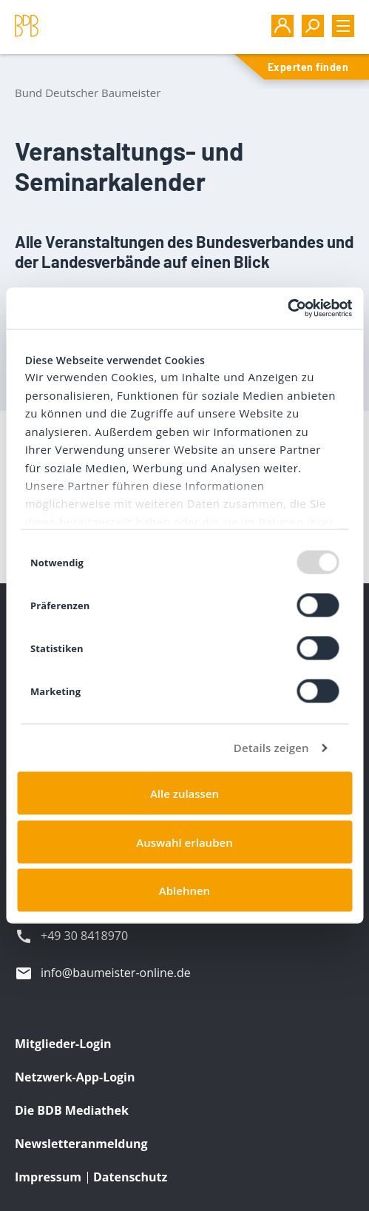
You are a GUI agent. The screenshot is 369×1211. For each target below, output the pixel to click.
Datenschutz (130, 1177)
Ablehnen (184, 890)
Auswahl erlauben (184, 841)
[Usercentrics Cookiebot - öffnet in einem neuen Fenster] (287, 308)
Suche (313, 26)
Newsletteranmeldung (81, 1143)
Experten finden (308, 67)
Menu (343, 26)
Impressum (48, 1177)
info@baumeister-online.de (116, 973)
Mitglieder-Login (63, 1044)
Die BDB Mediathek (72, 1110)
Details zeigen (271, 748)
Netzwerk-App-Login (75, 1077)
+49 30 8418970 (84, 935)
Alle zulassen (184, 793)
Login (282, 26)
